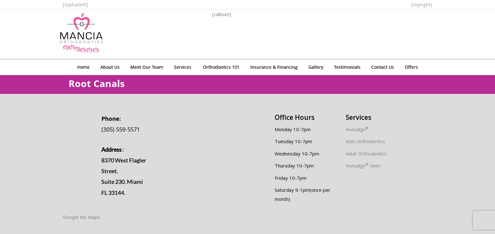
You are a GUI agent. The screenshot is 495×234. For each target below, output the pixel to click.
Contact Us (382, 67)
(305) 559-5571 (120, 124)
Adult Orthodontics (366, 153)
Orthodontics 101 (221, 67)
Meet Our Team (146, 67)
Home (83, 67)
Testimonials (347, 67)
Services (182, 67)
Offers (411, 67)
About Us (110, 67)
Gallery (315, 67)
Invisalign (357, 129)
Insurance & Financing (274, 67)
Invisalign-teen (363, 165)
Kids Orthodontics (365, 141)
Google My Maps (81, 217)
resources (112, 217)
